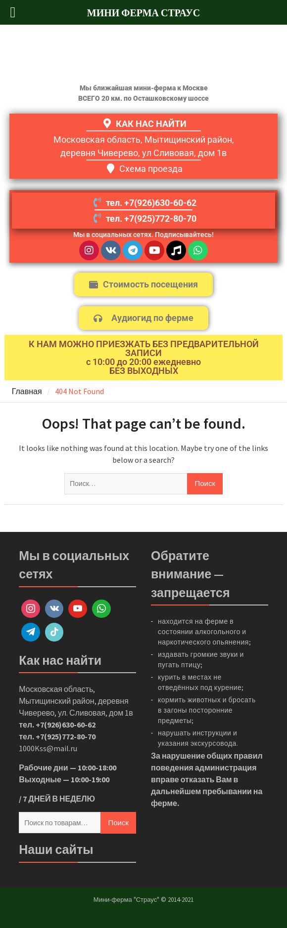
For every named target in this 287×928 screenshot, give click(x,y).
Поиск (118, 822)
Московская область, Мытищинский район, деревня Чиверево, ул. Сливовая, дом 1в (76, 701)
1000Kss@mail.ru (48, 748)
